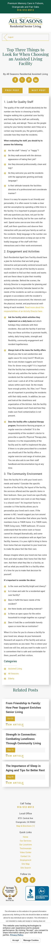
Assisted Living (15, 668)
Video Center (25, 852)
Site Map (25, 864)
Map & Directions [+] (25, 826)
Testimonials (25, 848)
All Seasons (13, 673)
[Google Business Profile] (18, 880)
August (10, 37)
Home (25, 837)
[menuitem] (25, 837)
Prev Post (12, 90)
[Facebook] (32, 880)
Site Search (25, 867)
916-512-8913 (25, 10)
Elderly (11, 678)
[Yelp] (25, 880)
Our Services (25, 840)
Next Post (39, 90)
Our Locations (25, 844)
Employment (25, 860)
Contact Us (25, 856)
